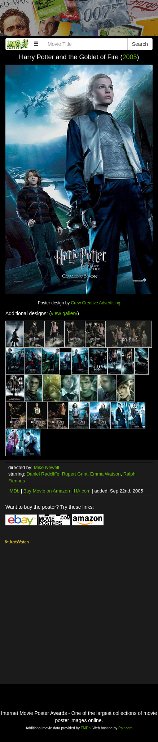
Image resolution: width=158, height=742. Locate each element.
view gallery (64, 313)
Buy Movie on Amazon (46, 491)
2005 (130, 57)
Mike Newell (46, 467)
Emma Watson (105, 474)
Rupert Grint (75, 474)
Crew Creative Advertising (95, 302)
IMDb (13, 491)
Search (140, 44)
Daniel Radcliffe (43, 474)
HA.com (82, 491)
